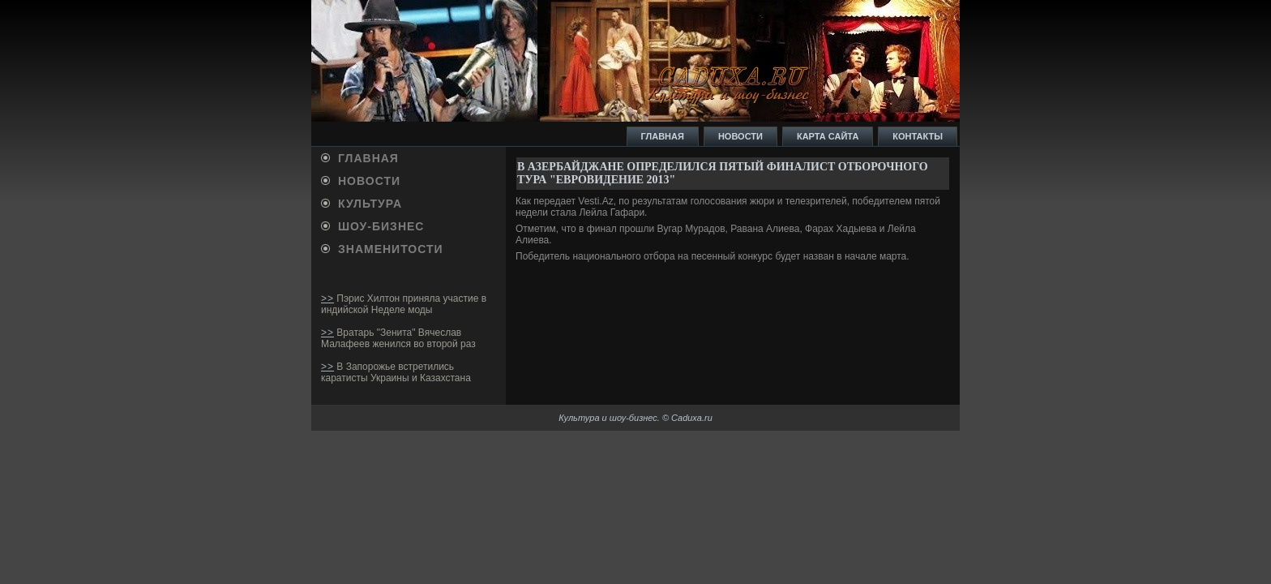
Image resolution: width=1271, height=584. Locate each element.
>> (327, 298)
